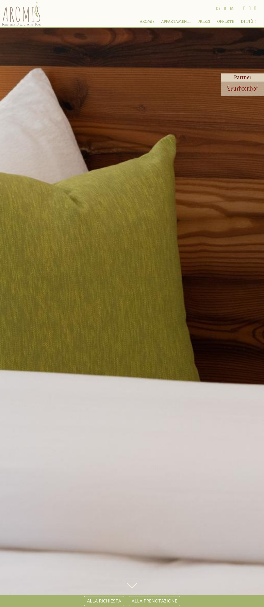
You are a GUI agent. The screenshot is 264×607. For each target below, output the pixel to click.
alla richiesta (104, 601)
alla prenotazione (154, 601)
